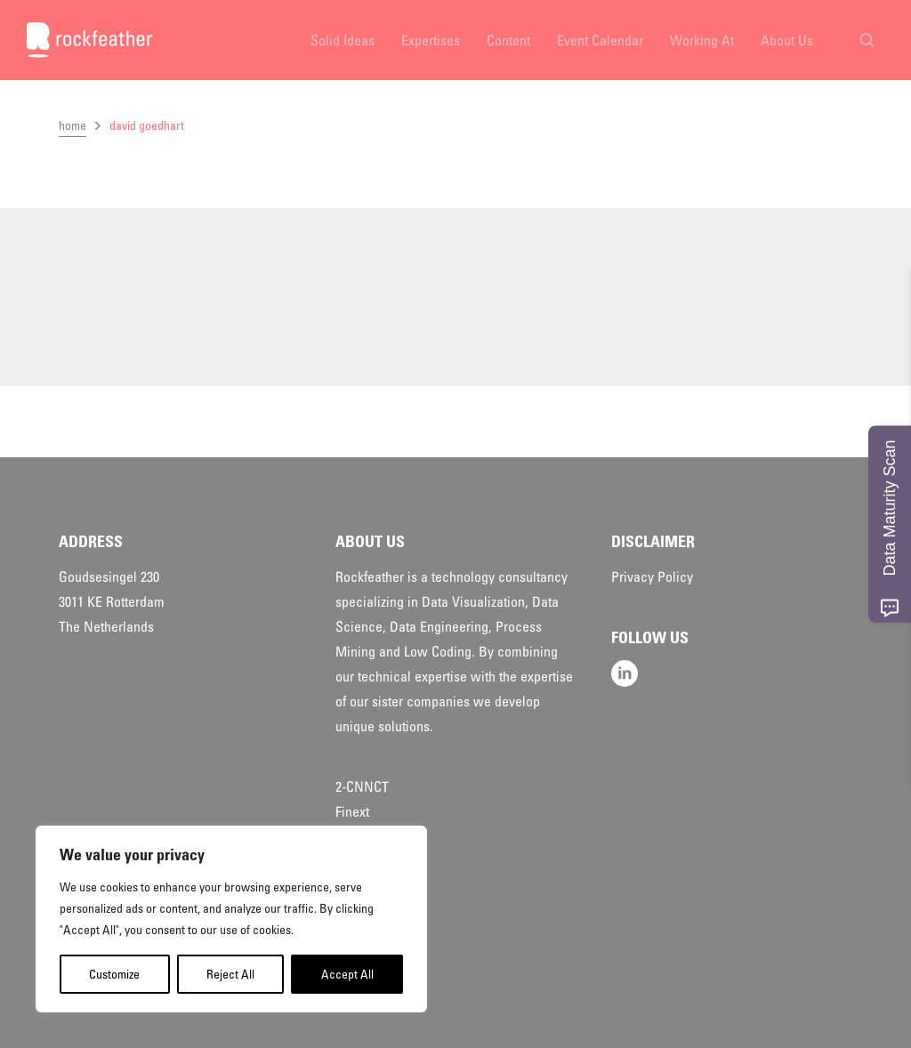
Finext (352, 812)
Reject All (230, 974)
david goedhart (146, 125)
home (72, 125)
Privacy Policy (652, 577)
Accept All (347, 974)
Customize (114, 974)
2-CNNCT (362, 787)
